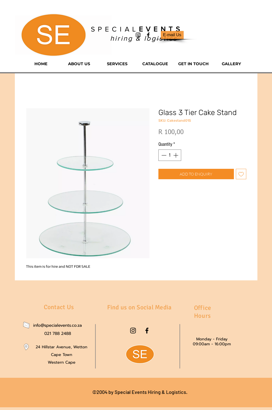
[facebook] (148, 35)
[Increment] (176, 155)
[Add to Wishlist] (241, 174)
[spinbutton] (170, 155)
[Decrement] (163, 155)
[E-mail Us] (172, 35)
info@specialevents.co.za (57, 325)
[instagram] (138, 35)
